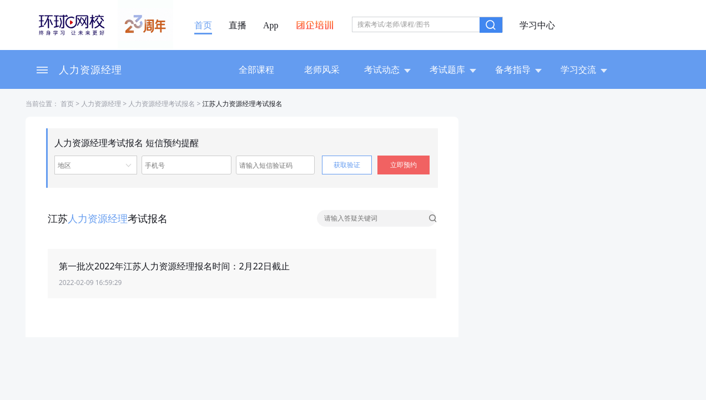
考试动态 (387, 69)
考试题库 (453, 69)
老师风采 (322, 69)
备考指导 (518, 69)
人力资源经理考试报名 (161, 103)
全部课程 (256, 69)
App (271, 25)
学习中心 (537, 25)
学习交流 (584, 69)
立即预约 (403, 164)
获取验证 (347, 164)
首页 (203, 25)
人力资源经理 (90, 69)
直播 (237, 25)
